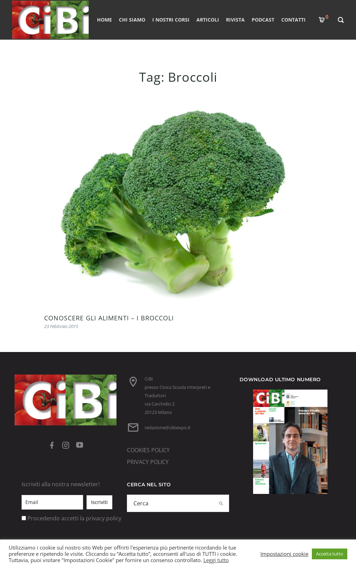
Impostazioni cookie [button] (284, 554)
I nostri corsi (170, 19)
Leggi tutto (216, 560)
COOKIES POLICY (148, 450)
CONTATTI (293, 19)
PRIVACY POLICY (148, 462)
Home (104, 19)
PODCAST (263, 19)
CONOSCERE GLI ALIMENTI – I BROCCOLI (109, 318)
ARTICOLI (207, 19)
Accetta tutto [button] (329, 554)
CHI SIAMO (132, 19)
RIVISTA (235, 19)
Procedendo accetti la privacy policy (74, 518)
